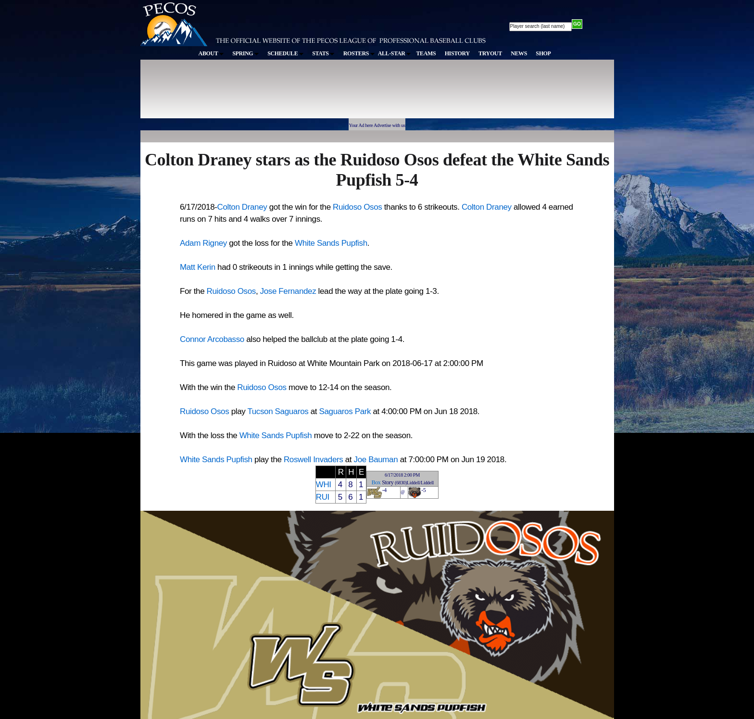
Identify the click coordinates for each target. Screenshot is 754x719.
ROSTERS (359, 53)
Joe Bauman (376, 459)
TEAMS (426, 53)
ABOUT (211, 53)
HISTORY (457, 53)
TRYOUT (490, 53)
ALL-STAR (394, 53)
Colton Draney (242, 207)
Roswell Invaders (313, 459)
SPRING (245, 53)
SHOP (543, 53)
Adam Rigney (203, 243)
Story (387, 482)
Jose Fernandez (288, 291)
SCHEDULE (285, 53)
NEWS (519, 53)
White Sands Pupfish (331, 243)
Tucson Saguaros (277, 411)
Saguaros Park (345, 411)
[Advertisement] (317, 93)
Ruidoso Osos (357, 207)
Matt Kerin (197, 267)
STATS (323, 53)
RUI (322, 497)
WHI (323, 484)
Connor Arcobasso (212, 339)
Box (376, 482)
